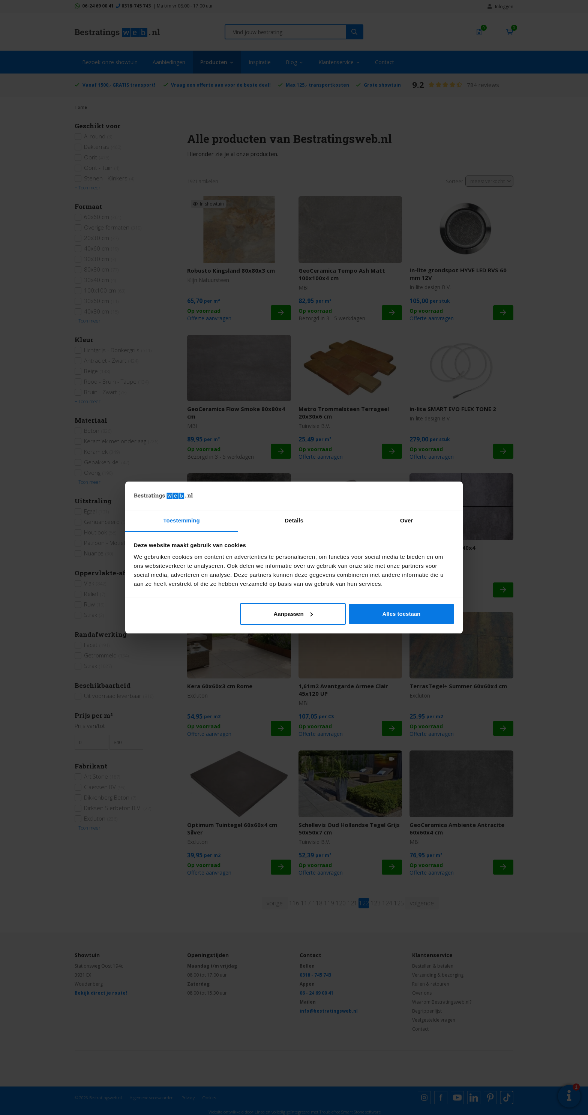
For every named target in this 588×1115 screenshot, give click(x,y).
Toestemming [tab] (181, 520)
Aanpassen (293, 614)
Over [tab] (406, 520)
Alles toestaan (401, 614)
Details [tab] (294, 520)
